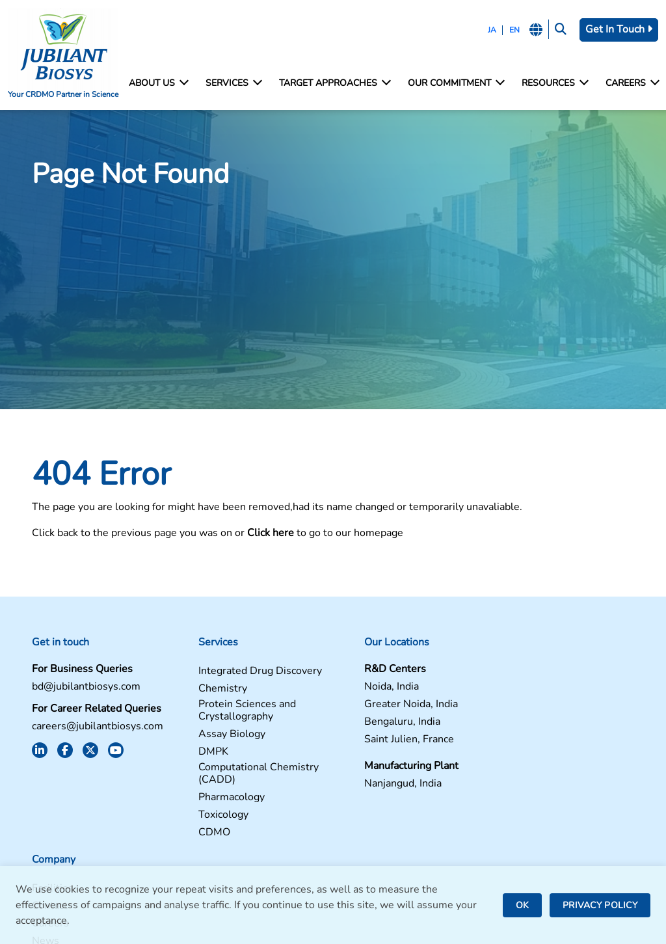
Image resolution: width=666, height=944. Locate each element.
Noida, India (368, 687)
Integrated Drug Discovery (246, 672)
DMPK (200, 752)
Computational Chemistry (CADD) (245, 774)
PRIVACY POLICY (600, 905)
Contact (515, 689)
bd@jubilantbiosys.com (83, 687)
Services (233, 83)
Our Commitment (455, 83)
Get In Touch (618, 29)
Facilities (518, 672)
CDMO (201, 833)
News (510, 724)
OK (522, 905)
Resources (554, 83)
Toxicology (210, 815)
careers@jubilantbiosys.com (94, 727)
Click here (267, 533)
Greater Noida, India (387, 705)
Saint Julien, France (386, 740)
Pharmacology (218, 798)
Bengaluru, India (379, 722)
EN (514, 30)
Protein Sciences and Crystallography (233, 711)
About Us (158, 83)
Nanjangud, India (379, 784)
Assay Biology (218, 735)
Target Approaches (334, 83)
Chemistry (209, 689)
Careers (632, 83)
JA (491, 30)
